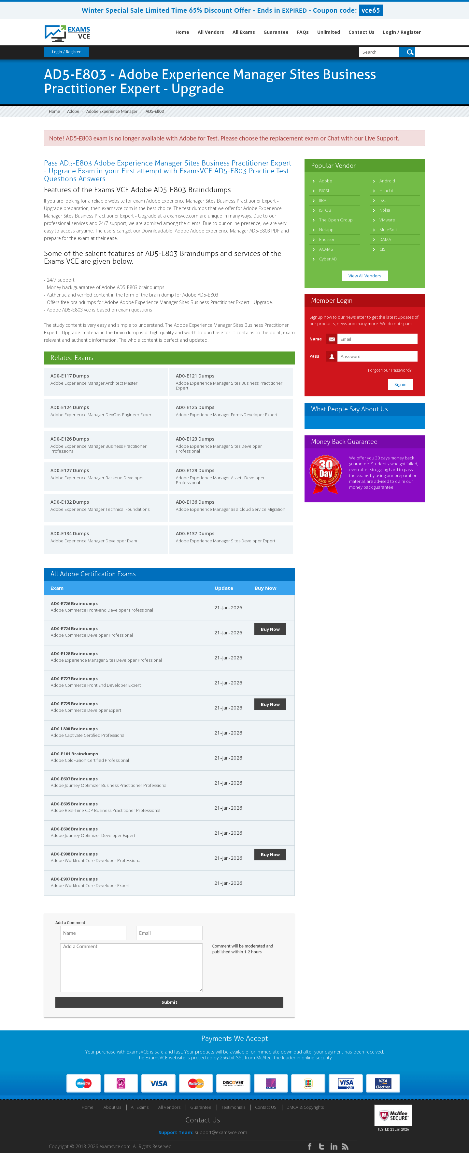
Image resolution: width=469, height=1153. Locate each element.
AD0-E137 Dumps (195, 533)
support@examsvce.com (221, 1132)
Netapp (326, 229)
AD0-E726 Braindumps (74, 603)
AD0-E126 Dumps (69, 439)
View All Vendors (364, 276)
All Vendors (211, 32)
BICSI (324, 190)
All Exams (244, 32)
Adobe (73, 111)
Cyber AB (328, 259)
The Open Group (336, 220)
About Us (112, 1107)
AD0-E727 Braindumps (74, 679)
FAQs (303, 32)
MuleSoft (388, 229)
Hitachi (386, 190)
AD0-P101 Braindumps (74, 754)
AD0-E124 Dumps (69, 407)
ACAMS (326, 249)
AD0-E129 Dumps (195, 470)
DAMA (385, 239)
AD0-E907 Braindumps (74, 879)
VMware (387, 220)
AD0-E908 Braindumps (74, 854)
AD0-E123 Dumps (195, 439)
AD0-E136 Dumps (195, 502)
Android (387, 181)
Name (315, 339)
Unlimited (328, 32)
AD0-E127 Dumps (69, 470)
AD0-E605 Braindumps (74, 804)
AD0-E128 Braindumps (74, 653)
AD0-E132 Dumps (69, 502)
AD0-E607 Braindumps (74, 779)
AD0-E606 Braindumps (74, 829)
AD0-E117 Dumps (69, 376)
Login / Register (402, 32)
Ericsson (327, 239)
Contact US (266, 1107)
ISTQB (325, 210)
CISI (383, 249)
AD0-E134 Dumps (69, 533)
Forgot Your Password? (392, 370)
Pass (314, 356)
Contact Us (361, 32)
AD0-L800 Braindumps (74, 729)
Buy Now (270, 629)
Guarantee (276, 32)
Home (182, 32)
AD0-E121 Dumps (195, 376)
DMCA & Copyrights (305, 1107)
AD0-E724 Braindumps (74, 628)
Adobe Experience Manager (111, 111)
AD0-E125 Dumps (195, 407)
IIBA (322, 200)
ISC (382, 200)
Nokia (384, 210)
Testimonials (233, 1107)
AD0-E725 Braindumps (74, 704)
